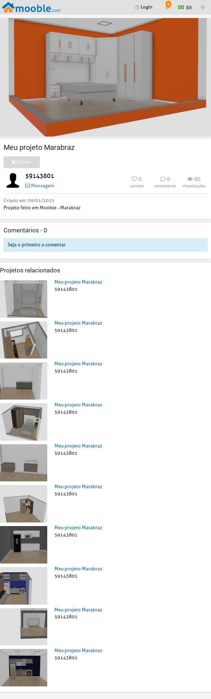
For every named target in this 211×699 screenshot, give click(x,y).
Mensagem (39, 186)
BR (185, 6)
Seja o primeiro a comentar (37, 245)
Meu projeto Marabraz (78, 282)
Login (144, 6)
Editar (21, 162)
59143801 (39, 176)
